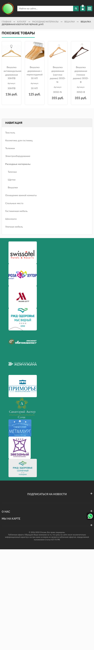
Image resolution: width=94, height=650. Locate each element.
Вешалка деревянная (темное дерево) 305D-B (81, 74)
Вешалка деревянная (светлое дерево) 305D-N (57, 74)
